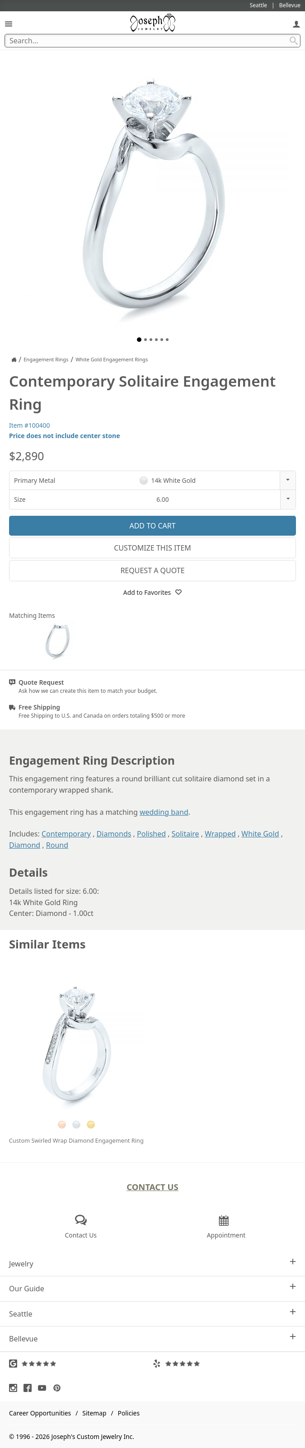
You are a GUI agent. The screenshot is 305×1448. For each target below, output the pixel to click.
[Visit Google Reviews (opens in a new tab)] (81, 1363)
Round (57, 845)
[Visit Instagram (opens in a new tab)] (15, 1388)
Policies (129, 1413)
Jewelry (152, 1263)
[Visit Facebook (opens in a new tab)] (29, 1388)
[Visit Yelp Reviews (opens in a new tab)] (224, 1363)
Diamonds (114, 834)
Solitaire (185, 834)
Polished (151, 834)
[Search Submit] (293, 40)
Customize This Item (152, 548)
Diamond (24, 845)
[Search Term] (152, 40)
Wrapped (220, 834)
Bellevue (152, 1338)
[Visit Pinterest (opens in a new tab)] (59, 1388)
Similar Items (47, 944)
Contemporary (66, 834)
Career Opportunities (40, 1413)
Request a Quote (152, 570)
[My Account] (296, 24)
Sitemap (94, 1413)
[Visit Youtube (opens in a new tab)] (44, 1388)
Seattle (152, 1313)
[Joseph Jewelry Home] (14, 359)
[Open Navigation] (9, 24)
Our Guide (152, 1288)
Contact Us (152, 1186)
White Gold (260, 834)
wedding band (164, 812)
